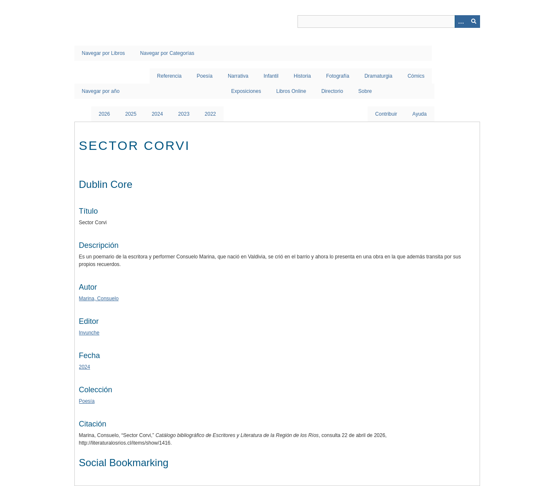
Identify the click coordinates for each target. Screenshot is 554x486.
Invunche (89, 333)
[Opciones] (461, 21)
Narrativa (238, 76)
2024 (157, 114)
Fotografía (337, 76)
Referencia (169, 76)
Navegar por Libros (103, 53)
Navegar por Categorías (167, 53)
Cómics (415, 76)
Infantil (271, 76)
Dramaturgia (378, 76)
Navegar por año (101, 91)
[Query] (388, 21)
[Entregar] (473, 21)
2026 (104, 114)
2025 (130, 114)
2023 (184, 114)
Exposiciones (246, 91)
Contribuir (386, 114)
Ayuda (419, 114)
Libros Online (291, 91)
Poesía (205, 76)
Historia (302, 76)
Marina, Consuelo (99, 298)
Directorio (332, 91)
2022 (210, 114)
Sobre (365, 91)
